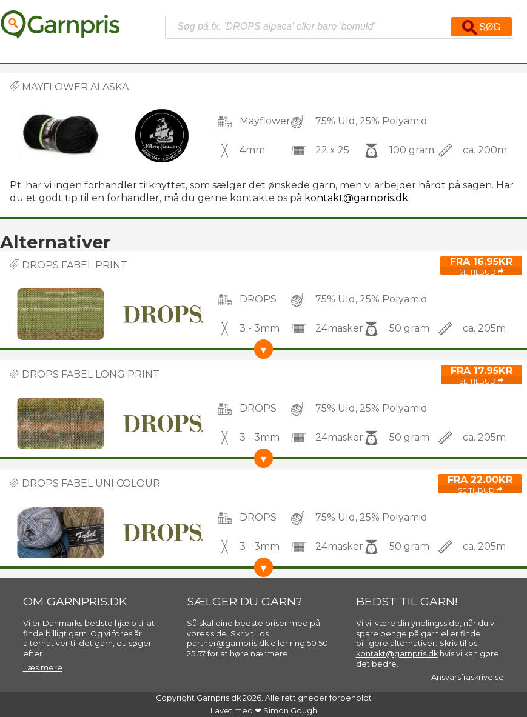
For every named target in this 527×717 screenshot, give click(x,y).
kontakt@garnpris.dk (356, 198)
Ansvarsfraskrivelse (467, 677)
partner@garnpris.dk (228, 643)
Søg (481, 27)
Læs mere (42, 667)
